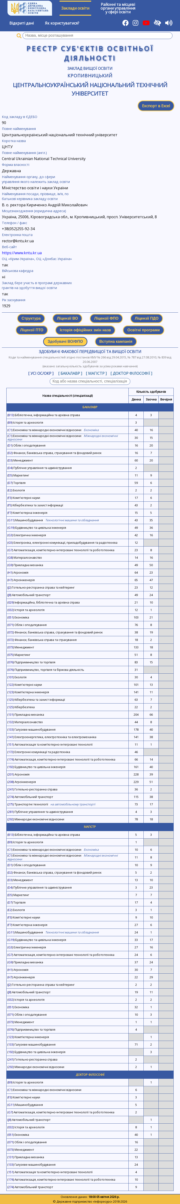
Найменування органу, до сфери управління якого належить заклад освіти (36, 179)
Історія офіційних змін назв (85, 330)
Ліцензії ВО (67, 318)
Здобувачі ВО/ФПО (65, 341)
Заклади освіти (75, 8)
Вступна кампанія (115, 341)
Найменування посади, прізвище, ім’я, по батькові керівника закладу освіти (35, 196)
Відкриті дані (21, 23)
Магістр (90, 827)
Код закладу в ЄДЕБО (19, 116)
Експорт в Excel (156, 105)
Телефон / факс (14, 223)
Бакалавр (90, 407)
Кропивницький (90, 75)
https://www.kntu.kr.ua (22, 252)
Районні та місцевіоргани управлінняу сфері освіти (118, 8)
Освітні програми (143, 330)
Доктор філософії (90, 1074)
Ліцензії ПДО (146, 318)
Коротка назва (14, 141)
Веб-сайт (9, 247)
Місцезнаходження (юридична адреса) (34, 211)
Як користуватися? (62, 23)
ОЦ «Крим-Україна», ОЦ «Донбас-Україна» (37, 259)
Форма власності (15, 164)
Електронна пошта (17, 234)
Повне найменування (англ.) (24, 152)
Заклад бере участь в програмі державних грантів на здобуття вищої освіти (37, 285)
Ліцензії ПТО (31, 330)
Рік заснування (13, 300)
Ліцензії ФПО (106, 318)
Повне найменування (19, 128)
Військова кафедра (17, 270)
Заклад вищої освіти (90, 68)
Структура (31, 318)
